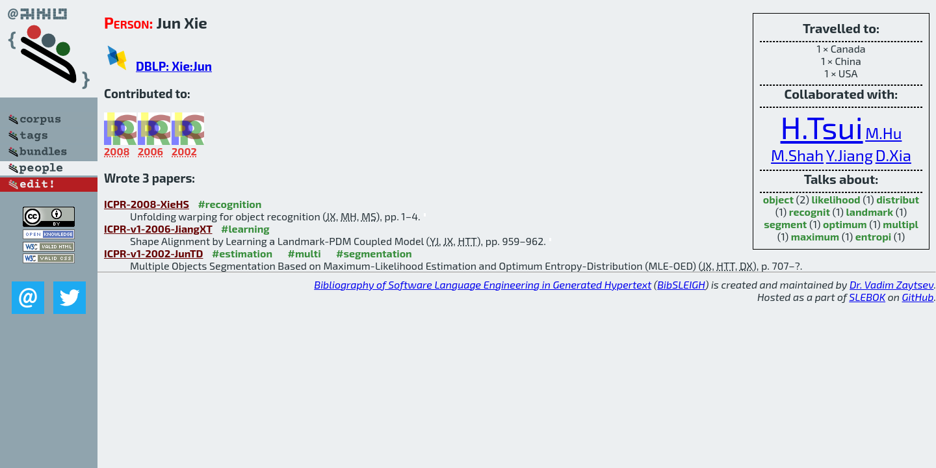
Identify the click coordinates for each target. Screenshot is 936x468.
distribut (897, 199)
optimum (845, 224)
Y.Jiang (849, 155)
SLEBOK (867, 297)
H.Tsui (822, 127)
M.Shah (797, 155)
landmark (870, 211)
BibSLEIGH (681, 284)
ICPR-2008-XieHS (146, 204)
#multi (304, 253)
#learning (245, 228)
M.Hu (883, 133)
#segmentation (374, 253)
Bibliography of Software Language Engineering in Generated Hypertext (482, 284)
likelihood (836, 199)
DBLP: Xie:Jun (174, 65)
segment (785, 224)
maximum (815, 236)
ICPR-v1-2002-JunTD (153, 253)
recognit (809, 211)
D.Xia (893, 155)
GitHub (918, 297)
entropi (873, 236)
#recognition (229, 204)
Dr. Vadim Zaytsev (891, 284)
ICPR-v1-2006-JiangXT (158, 228)
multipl (900, 224)
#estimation (242, 253)
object (778, 199)
